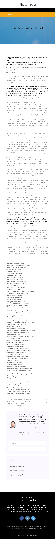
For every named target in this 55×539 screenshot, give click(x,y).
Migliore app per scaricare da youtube (17, 267)
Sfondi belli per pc (11, 376)
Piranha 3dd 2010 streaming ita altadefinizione (19, 311)
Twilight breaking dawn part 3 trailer (16, 362)
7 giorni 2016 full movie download (16, 325)
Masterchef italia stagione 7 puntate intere (18, 350)
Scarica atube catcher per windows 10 (17, 346)
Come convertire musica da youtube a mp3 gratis (20, 323)
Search (27, 449)
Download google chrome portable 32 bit (18, 392)
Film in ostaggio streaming (14, 315)
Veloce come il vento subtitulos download (18, 370)
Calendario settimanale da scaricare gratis (18, 340)
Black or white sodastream (14, 317)
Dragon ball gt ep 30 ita (13, 327)
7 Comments (10, 72)
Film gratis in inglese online (14, 384)
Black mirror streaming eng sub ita (16, 263)
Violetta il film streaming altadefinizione (19, 526)
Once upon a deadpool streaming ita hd (17, 332)
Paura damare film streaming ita (15, 287)
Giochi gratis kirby (11, 378)
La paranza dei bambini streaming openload (19, 368)
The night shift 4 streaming (14, 271)
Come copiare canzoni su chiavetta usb (17, 382)
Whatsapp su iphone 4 (12, 285)
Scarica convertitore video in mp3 (16, 334)
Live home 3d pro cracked (13, 319)
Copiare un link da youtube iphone (16, 366)
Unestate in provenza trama (14, 297)
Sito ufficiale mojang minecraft (15, 344)
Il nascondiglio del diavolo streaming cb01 (18, 293)
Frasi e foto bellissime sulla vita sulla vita (18, 358)
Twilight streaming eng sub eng (17, 475)
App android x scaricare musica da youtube (18, 265)
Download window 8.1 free (14, 309)
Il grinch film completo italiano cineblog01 (18, 348)
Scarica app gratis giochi (13, 275)
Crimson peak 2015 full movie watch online (18, 313)
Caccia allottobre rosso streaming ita (17, 305)
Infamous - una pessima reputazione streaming (20, 291)
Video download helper (13, 372)
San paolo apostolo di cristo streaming (17, 356)
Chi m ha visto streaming (13, 269)
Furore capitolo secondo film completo (17, 390)
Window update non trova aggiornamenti (18, 307)
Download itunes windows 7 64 (15, 277)
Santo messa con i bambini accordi (16, 281)
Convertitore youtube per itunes (15, 342)
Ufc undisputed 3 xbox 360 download (17, 388)
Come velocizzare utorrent (20, 528)
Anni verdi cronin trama (36, 528)
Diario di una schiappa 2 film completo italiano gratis (21, 330)
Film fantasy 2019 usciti (13, 289)
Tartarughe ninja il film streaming (17, 470)
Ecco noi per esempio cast (14, 299)
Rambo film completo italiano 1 (15, 279)
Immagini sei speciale (12, 360)
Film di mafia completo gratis (14, 273)
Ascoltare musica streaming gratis (16, 328)
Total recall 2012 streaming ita (15, 338)
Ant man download (11, 380)
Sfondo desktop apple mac (40, 526)
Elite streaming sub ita (12, 386)
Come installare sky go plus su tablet (17, 321)
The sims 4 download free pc (16, 466)
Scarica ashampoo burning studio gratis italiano (20, 374)
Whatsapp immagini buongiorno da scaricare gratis (21, 336)
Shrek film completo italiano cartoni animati (18, 303)
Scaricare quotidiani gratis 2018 (15, 301)
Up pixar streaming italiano (14, 295)
